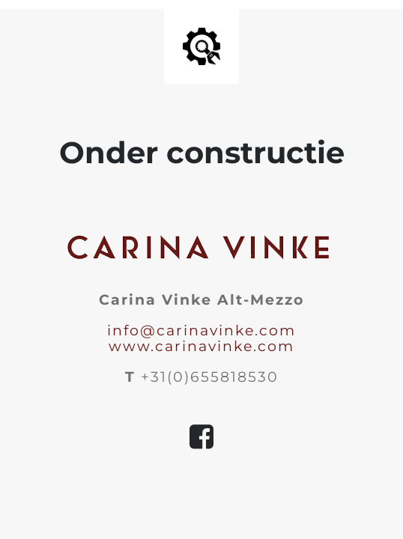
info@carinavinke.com (201, 330)
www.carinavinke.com (201, 346)
